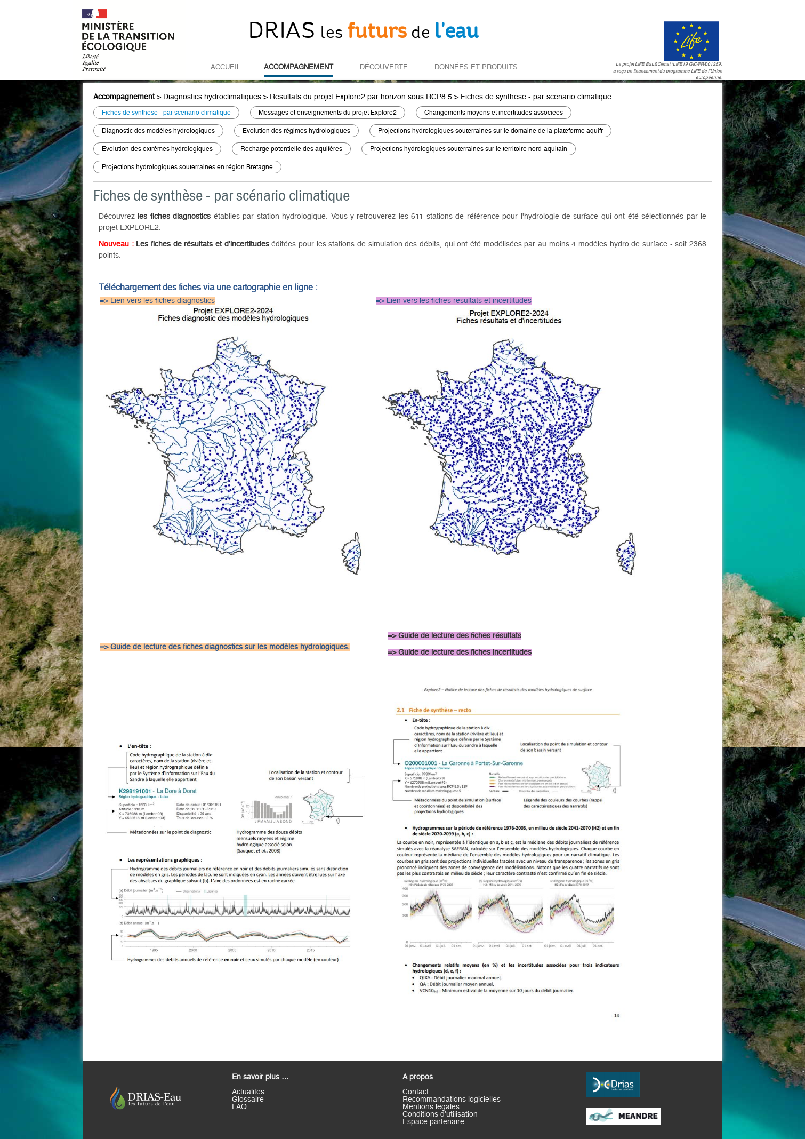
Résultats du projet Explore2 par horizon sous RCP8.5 (361, 97)
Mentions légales (431, 1107)
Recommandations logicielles (451, 1099)
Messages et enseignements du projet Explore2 (328, 112)
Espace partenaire (433, 1122)
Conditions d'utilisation (440, 1114)
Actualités (248, 1092)
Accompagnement (298, 67)
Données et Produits (476, 67)
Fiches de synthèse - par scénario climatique (536, 97)
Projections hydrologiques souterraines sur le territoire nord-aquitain (468, 149)
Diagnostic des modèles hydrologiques (158, 131)
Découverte (384, 67)
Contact (415, 1092)
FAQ (239, 1107)
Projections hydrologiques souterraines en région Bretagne (187, 167)
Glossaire (248, 1099)
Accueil (225, 67)
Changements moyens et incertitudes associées (493, 112)
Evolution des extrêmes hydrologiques (157, 149)
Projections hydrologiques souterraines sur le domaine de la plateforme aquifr (490, 131)
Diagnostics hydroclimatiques (212, 97)
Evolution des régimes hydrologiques (296, 131)
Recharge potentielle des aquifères (291, 149)
